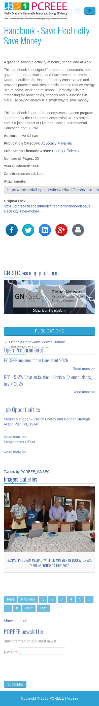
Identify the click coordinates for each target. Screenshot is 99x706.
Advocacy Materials (56, 143)
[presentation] (42, 673)
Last (43, 608)
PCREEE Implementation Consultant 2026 (36, 358)
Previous (28, 599)
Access (72, 698)
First (10, 599)
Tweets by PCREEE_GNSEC (27, 472)
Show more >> (15, 621)
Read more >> (84, 367)
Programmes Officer (19, 440)
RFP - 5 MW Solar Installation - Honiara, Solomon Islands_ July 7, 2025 (48, 378)
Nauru (41, 174)
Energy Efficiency (65, 151)
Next (28, 608)
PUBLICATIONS (49, 331)
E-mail (10, 654)
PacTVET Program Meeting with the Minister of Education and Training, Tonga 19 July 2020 (49, 562)
